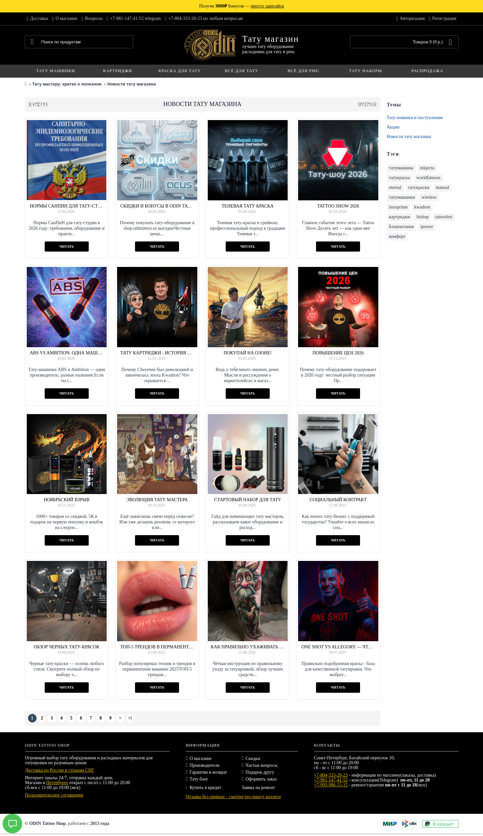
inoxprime (398, 207)
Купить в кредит (203, 787)
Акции (393, 127)
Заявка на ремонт (258, 787)
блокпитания (401, 226)
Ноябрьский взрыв (66, 499)
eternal (395, 187)
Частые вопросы (262, 765)
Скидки (253, 758)
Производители (204, 765)
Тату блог (198, 779)
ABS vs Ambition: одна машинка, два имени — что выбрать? (67, 352)
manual (442, 187)
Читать (66, 246)
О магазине (200, 758)
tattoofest (443, 216)
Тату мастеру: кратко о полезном (67, 84)
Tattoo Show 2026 (338, 206)
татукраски (419, 187)
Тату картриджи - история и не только (157, 352)
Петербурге (57, 782)
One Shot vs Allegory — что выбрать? (338, 646)
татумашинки (402, 197)
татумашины (401, 167)
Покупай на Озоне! (248, 352)
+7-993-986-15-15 (331, 784)
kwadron (422, 207)
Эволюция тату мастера (157, 499)
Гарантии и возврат (208, 772)
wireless (428, 197)
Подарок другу (260, 772)
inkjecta (427, 167)
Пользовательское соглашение (54, 795)
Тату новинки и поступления (415, 117)
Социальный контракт (338, 499)
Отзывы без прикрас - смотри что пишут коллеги (233, 796)
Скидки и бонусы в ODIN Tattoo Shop (157, 206)
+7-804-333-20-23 (331, 775)
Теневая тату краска (248, 206)
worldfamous (428, 177)
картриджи (399, 216)
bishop (422, 216)
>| (130, 718)
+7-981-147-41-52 (331, 780)
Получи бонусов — (241, 6)
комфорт (397, 236)
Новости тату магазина (132, 84)
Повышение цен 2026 (338, 352)
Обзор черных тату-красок (66, 646)
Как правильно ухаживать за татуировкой (248, 646)
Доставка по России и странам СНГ (60, 770)
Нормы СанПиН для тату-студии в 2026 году (67, 206)
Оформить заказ (261, 779)
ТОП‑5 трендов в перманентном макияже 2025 (157, 646)
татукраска (399, 177)
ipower (426, 226)
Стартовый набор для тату (247, 499)
